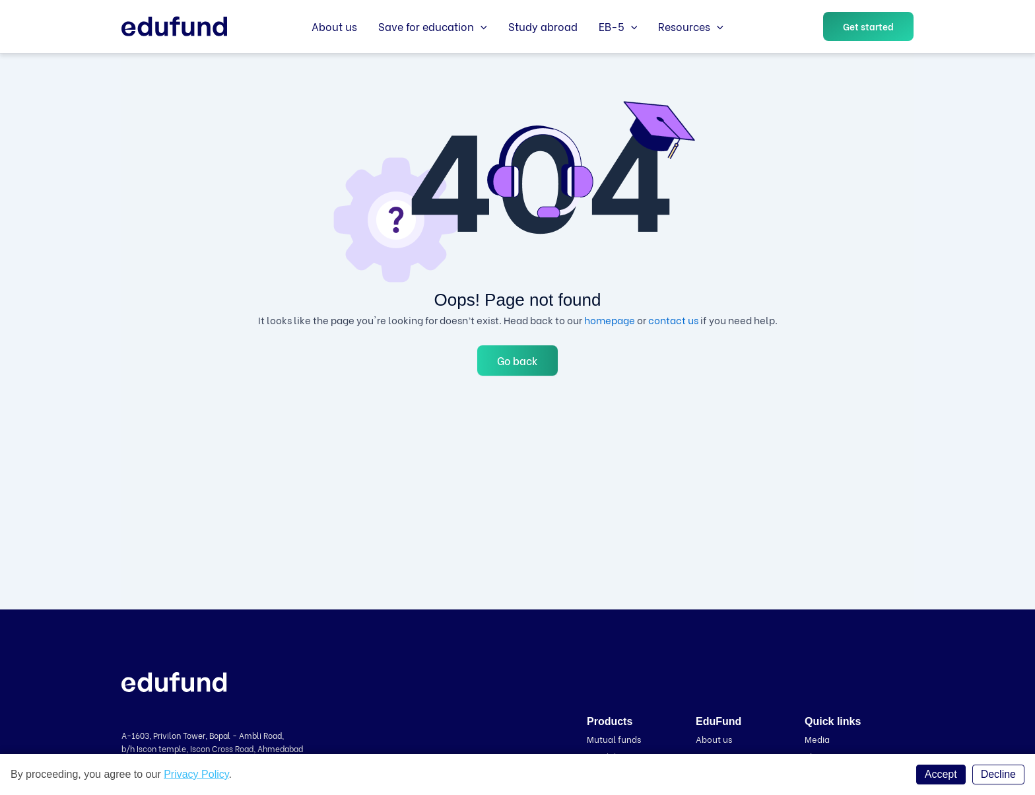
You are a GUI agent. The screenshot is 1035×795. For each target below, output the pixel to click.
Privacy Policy (196, 774)
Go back (517, 360)
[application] (480, 26)
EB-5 (618, 26)
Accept (941, 774)
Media (817, 738)
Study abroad (543, 26)
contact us (673, 319)
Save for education (432, 26)
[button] (868, 26)
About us (334, 26)
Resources (690, 26)
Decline (998, 774)
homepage (609, 319)
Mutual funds (614, 738)
